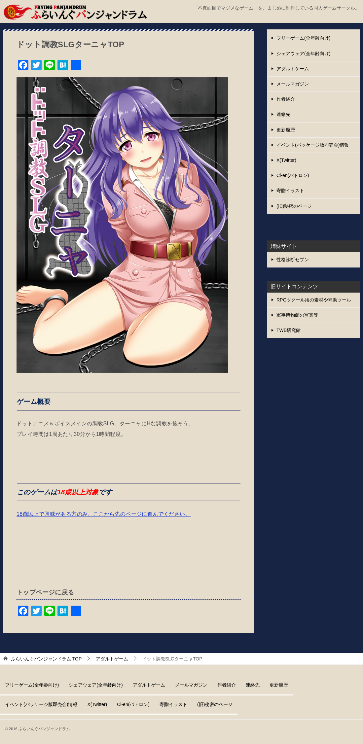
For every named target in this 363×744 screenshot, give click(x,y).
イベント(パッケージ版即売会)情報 (312, 145)
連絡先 (283, 114)
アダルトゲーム (292, 68)
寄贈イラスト (290, 190)
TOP (46, 658)
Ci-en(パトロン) (292, 175)
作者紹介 (285, 99)
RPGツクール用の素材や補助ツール (313, 299)
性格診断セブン (292, 259)
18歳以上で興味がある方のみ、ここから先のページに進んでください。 (104, 514)
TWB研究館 (288, 330)
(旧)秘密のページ (294, 206)
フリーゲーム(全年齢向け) (303, 38)
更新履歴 (285, 129)
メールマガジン (292, 84)
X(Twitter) (286, 160)
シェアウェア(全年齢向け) (303, 53)
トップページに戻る (47, 592)
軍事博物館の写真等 (297, 315)
